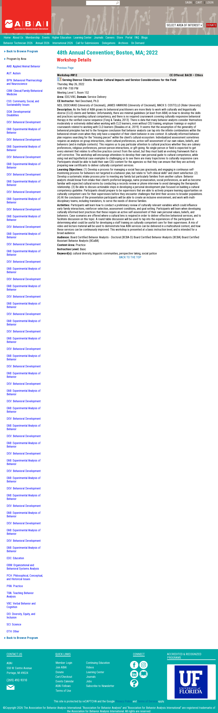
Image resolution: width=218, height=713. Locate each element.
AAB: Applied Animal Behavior (23, 66)
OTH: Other (13, 631)
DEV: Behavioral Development (24, 122)
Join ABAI (61, 667)
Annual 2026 (42, 43)
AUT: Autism (14, 73)
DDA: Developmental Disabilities (18, 113)
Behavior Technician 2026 (18, 43)
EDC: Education (15, 558)
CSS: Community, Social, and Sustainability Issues (23, 102)
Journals (91, 676)
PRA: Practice (15, 586)
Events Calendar (65, 681)
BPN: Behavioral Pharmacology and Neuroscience (24, 82)
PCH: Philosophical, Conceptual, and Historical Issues (25, 577)
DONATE (211, 25)
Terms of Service (147, 701)
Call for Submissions (87, 43)
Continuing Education (98, 663)
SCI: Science (14, 624)
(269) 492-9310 (17, 680)
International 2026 (62, 43)
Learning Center (95, 672)
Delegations (108, 43)
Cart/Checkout (64, 676)
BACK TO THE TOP (130, 257)
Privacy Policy (123, 701)
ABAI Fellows (63, 686)
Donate (60, 672)
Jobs (89, 681)
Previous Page (65, 68)
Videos (90, 667)
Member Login (64, 663)
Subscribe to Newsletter (100, 686)
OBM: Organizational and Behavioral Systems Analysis (23, 566)
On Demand (137, 43)
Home (7, 37)
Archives (123, 43)
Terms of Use (63, 690)
